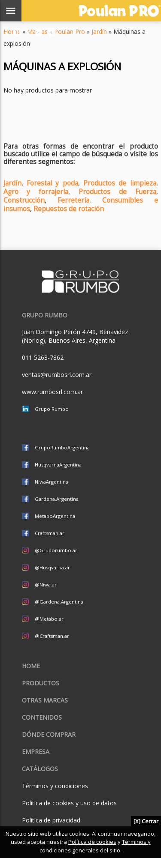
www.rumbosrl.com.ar (52, 392)
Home (31, 666)
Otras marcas (45, 700)
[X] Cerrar (146, 821)
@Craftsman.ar (52, 636)
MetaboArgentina (55, 516)
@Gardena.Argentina (59, 601)
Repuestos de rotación (68, 208)
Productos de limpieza (119, 183)
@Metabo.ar (49, 619)
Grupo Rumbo (52, 409)
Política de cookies (92, 842)
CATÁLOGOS (40, 769)
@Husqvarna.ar (52, 567)
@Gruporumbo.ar (56, 550)
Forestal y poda (52, 183)
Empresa (35, 751)
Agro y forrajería (36, 191)
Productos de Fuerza (117, 191)
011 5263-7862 (43, 357)
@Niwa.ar (46, 584)
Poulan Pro (69, 31)
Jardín (99, 31)
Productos (40, 683)
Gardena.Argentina (57, 499)
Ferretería (73, 200)
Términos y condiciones (55, 786)
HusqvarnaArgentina (58, 464)
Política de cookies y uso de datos (69, 803)
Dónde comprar (49, 734)
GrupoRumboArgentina (62, 447)
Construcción (24, 200)
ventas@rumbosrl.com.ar (56, 375)
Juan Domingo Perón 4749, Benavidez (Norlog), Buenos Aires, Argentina (75, 336)
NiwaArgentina (51, 481)
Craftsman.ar (49, 533)
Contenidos (42, 717)
